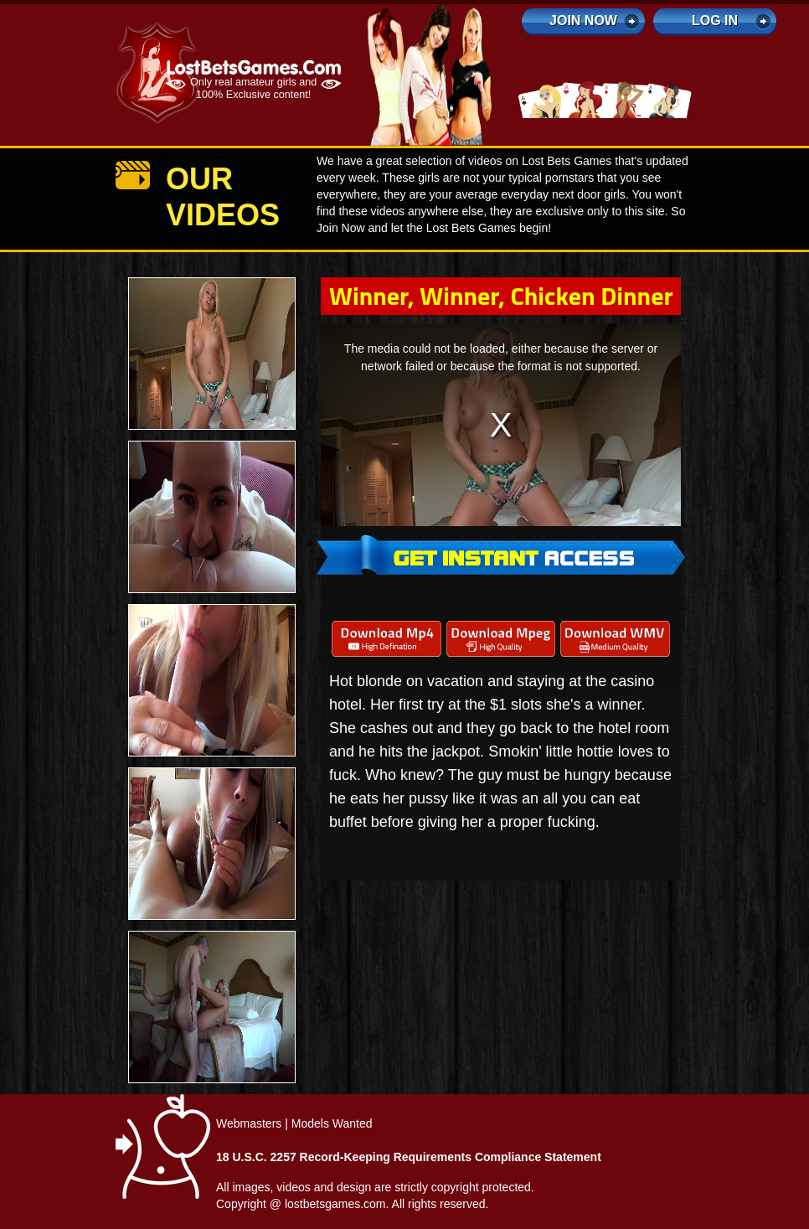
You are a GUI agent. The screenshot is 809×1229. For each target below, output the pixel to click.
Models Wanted (332, 1123)
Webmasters (248, 1123)
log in (715, 20)
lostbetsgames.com (335, 1204)
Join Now (583, 20)
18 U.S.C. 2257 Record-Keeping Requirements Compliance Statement (408, 1157)
